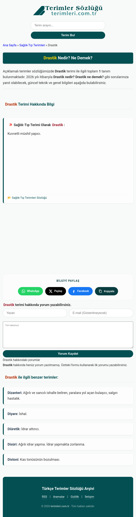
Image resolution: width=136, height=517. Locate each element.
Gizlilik (75, 496)
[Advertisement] (68, 165)
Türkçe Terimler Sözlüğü (68, 10)
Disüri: (12, 444)
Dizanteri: (15, 393)
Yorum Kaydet (68, 353)
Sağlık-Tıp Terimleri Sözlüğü (29, 197)
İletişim (89, 496)
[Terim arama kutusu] (68, 25)
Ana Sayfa (9, 45)
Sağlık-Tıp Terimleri (32, 45)
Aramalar (59, 496)
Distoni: (13, 459)
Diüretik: (14, 429)
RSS (44, 496)
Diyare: (13, 414)
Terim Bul (68, 35)
